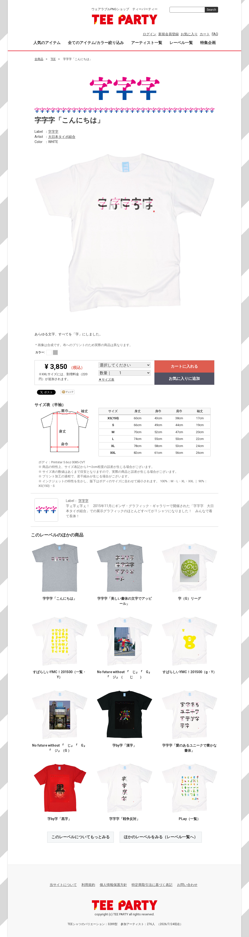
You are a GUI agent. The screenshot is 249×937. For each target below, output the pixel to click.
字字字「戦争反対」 (124, 819)
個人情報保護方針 (113, 885)
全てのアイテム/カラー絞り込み (96, 42)
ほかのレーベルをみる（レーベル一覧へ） (161, 837)
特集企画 (208, 42)
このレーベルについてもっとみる (80, 837)
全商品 (39, 59)
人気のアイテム (47, 42)
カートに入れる (184, 366)
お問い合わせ (187, 885)
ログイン (149, 34)
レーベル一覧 (181, 42)
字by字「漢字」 (124, 745)
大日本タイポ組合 (61, 136)
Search (211, 9)
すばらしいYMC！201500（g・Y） (189, 672)
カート (205, 34)
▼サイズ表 (106, 379)
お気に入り (189, 34)
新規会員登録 (168, 34)
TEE (53, 59)
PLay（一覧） (189, 819)
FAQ (215, 34)
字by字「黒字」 (59, 819)
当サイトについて (63, 885)
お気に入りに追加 (184, 378)
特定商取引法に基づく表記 (152, 885)
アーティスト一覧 (146, 42)
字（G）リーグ (189, 598)
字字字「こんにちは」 (60, 598)
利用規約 (88, 885)
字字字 (53, 131)
